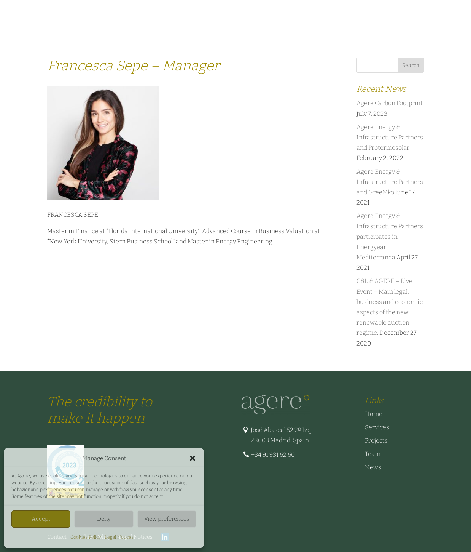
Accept (41, 518)
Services (111, 18)
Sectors (147, 18)
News (364, 18)
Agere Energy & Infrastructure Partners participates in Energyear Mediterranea (389, 236)
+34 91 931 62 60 (273, 454)
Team (282, 18)
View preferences (166, 518)
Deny (104, 518)
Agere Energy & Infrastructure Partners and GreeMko (389, 182)
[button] (192, 458)
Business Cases (323, 18)
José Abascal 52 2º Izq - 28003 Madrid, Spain (283, 435)
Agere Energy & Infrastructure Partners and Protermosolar (389, 137)
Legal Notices (119, 537)
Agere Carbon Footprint (389, 103)
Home (373, 414)
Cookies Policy (85, 537)
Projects (183, 18)
